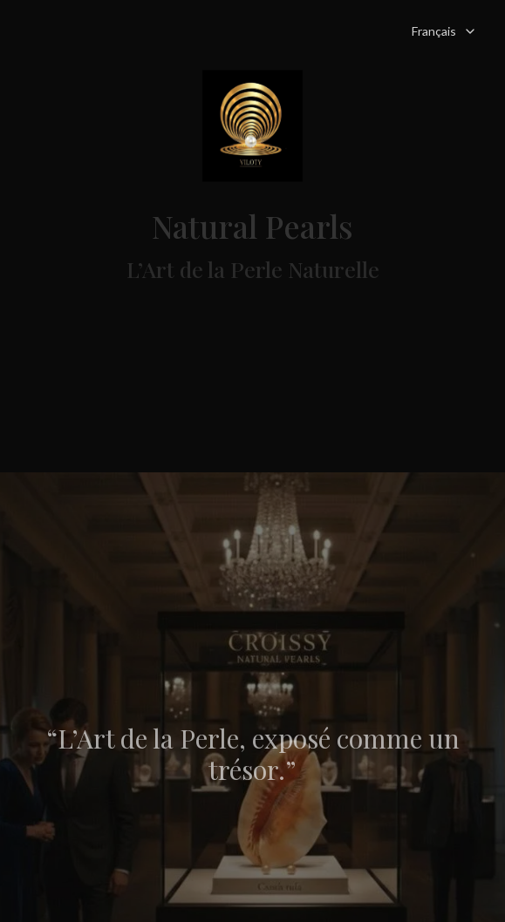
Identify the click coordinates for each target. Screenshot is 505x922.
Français (444, 31)
